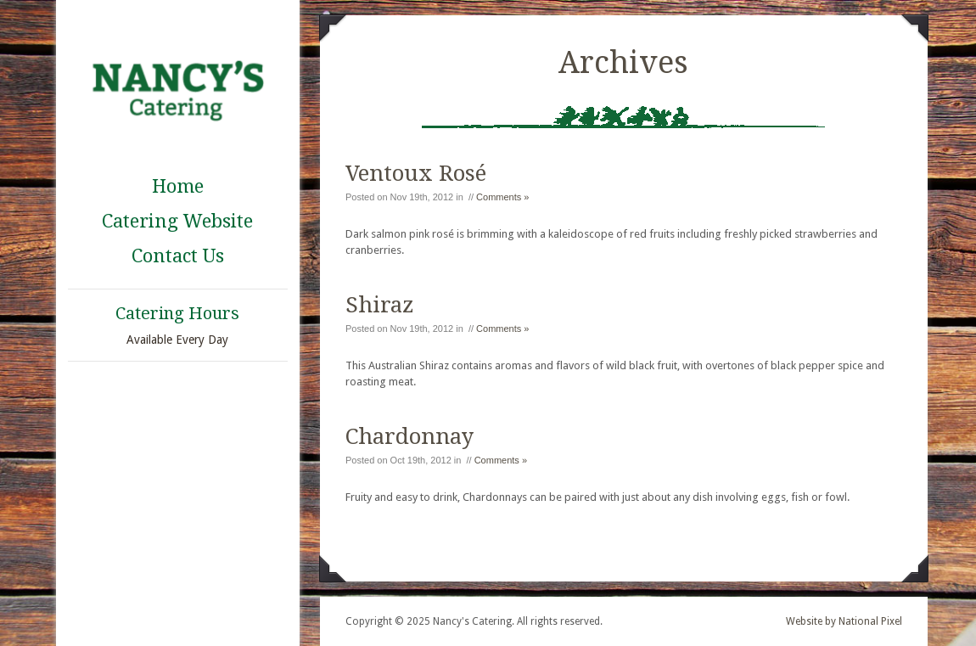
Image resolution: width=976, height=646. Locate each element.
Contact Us (178, 256)
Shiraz (379, 304)
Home (178, 186)
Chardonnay (409, 436)
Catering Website (177, 221)
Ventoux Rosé (415, 173)
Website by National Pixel (844, 621)
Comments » (502, 197)
